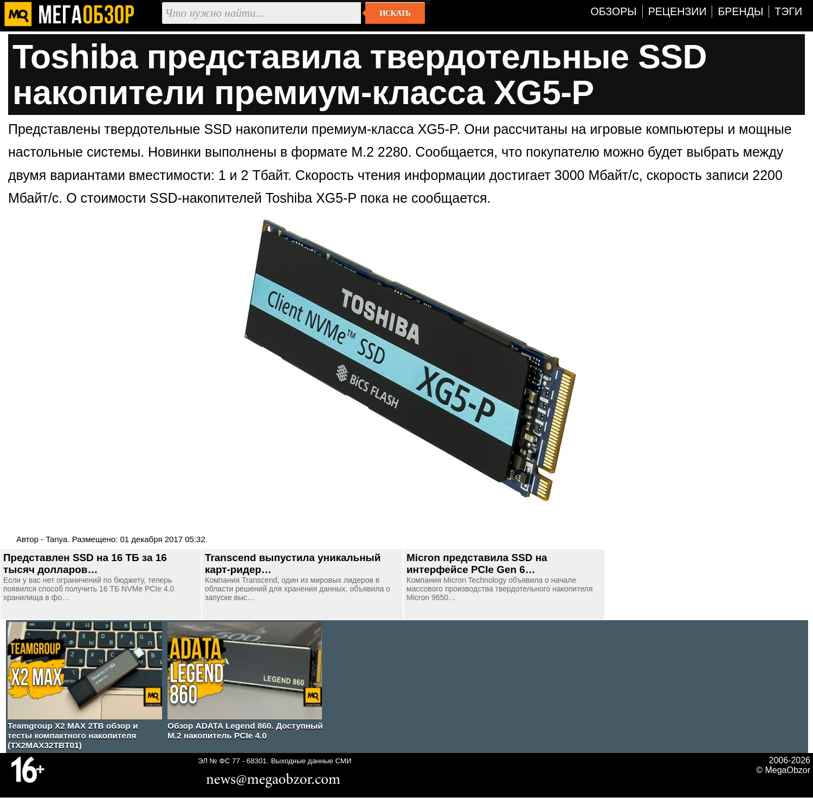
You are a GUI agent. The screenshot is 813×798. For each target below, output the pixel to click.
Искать (394, 13)
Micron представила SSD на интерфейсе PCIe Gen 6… (476, 563)
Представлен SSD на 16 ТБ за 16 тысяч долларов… (85, 563)
